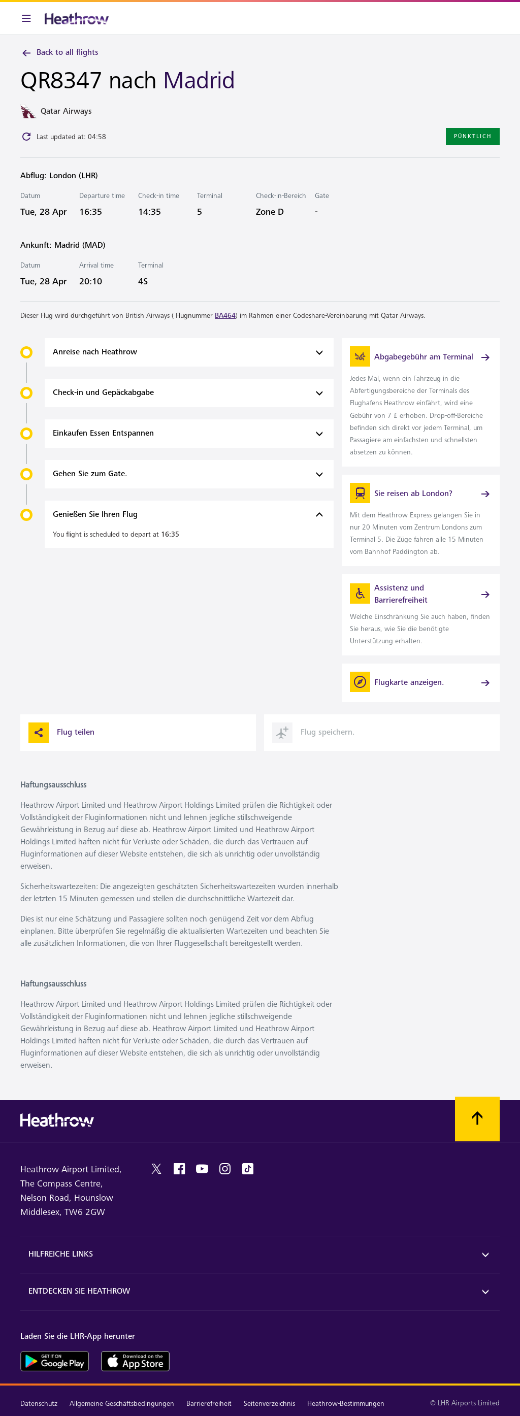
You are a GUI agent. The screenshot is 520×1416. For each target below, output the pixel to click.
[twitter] (156, 1169)
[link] (421, 402)
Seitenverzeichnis (269, 1403)
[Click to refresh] (26, 136)
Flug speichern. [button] (313, 732)
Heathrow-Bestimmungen (345, 1403)
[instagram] (225, 1169)
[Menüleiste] (26, 18)
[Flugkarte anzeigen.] (421, 683)
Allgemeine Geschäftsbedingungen (122, 1403)
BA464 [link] (225, 315)
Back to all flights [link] (59, 53)
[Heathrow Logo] (77, 18)
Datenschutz (38, 1403)
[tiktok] (248, 1169)
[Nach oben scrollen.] (477, 1119)
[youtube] (202, 1169)
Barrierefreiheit (209, 1403)
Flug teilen (61, 732)
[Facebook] (179, 1169)
